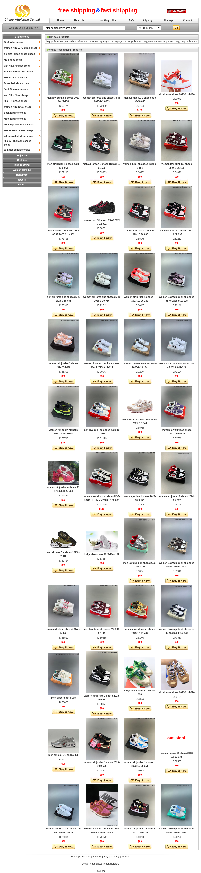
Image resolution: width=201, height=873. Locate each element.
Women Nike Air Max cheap (19, 71)
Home (60, 20)
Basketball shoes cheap (17, 83)
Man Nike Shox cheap (16, 95)
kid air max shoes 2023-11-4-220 (177, 692)
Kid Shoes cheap (13, 59)
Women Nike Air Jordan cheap (20, 48)
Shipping (147, 20)
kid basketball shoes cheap (19, 136)
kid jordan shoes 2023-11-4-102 (101, 554)
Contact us (84, 856)
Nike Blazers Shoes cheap (18, 130)
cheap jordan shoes (92, 863)
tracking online (108, 20)
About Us (79, 20)
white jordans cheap (15, 118)
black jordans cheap (15, 112)
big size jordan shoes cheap (19, 54)
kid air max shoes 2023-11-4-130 (177, 94)
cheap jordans (51, 41)
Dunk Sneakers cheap (16, 89)
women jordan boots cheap (19, 124)
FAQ (131, 20)
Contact (187, 20)
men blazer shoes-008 (63, 697)
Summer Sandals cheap (17, 149)
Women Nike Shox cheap (17, 107)
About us (96, 856)
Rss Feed (100, 871)
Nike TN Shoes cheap (15, 101)
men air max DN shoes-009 (63, 755)
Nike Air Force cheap (15, 77)
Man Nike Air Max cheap (17, 65)
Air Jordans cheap (14, 42)
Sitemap (168, 20)
